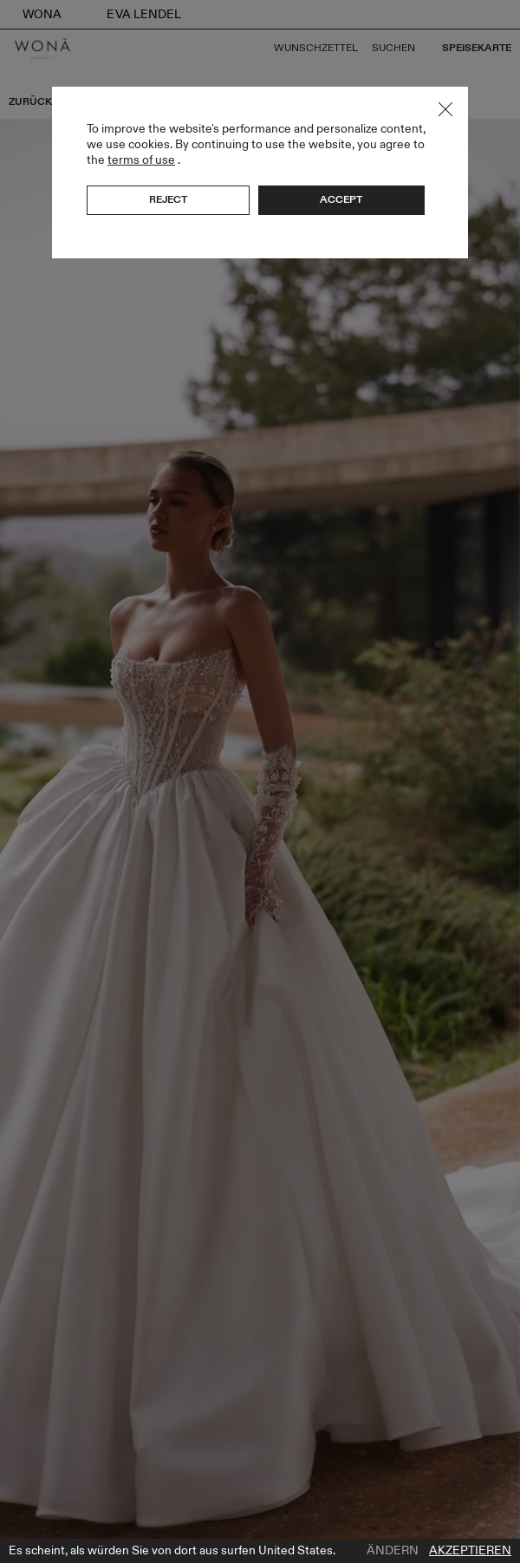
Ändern (393, 1551)
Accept (341, 199)
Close (445, 109)
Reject (168, 199)
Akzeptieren (470, 1551)
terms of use (141, 160)
